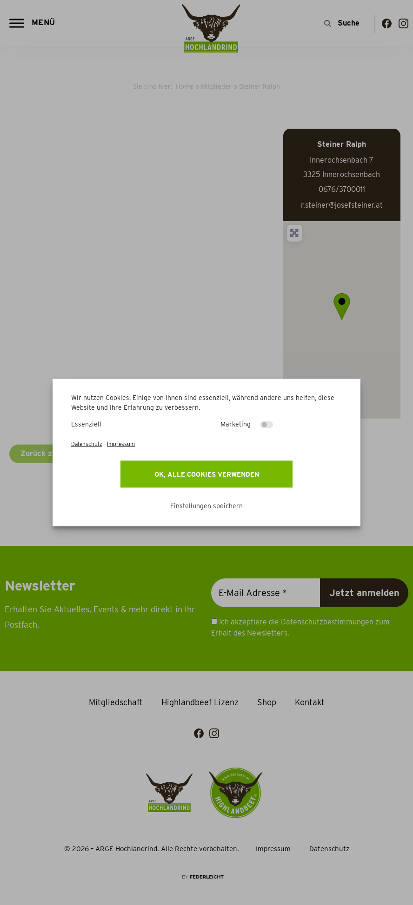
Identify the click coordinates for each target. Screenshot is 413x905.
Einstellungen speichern (206, 506)
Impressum (121, 443)
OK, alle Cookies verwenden (206, 474)
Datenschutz (86, 443)
